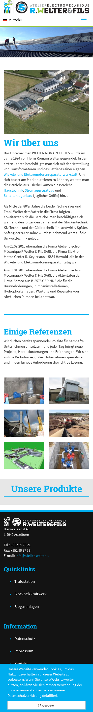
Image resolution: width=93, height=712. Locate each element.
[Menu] (83, 19)
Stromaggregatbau (39, 190)
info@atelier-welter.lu (32, 555)
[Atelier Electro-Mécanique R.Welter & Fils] (46, 6)
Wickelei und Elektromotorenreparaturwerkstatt (40, 174)
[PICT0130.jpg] (46, 102)
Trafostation (24, 581)
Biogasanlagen (26, 606)
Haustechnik (13, 190)
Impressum (23, 650)
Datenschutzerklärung (24, 695)
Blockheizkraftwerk (30, 593)
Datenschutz (24, 638)
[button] (12, 19)
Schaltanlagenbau (18, 195)
